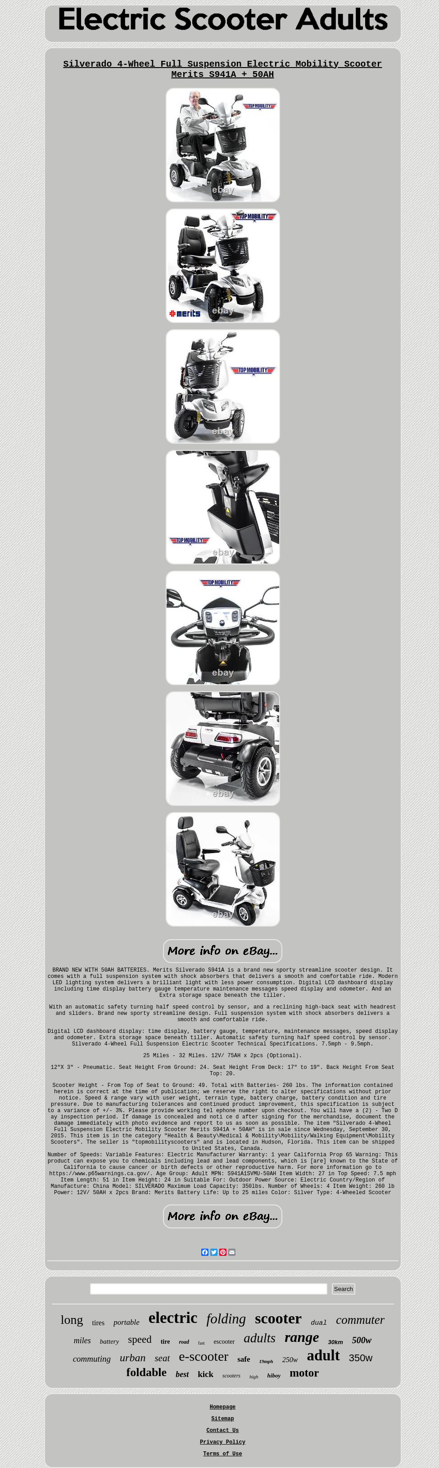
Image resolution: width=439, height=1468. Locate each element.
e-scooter (203, 1356)
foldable (147, 1372)
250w (290, 1359)
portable (126, 1322)
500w (361, 1340)
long (72, 1320)
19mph (266, 1361)
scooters (231, 1376)
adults (260, 1338)
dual (319, 1323)
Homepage (223, 1407)
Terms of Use (222, 1454)
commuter (360, 1320)
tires (98, 1323)
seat (162, 1358)
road (184, 1342)
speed (139, 1339)
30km (335, 1342)
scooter (278, 1318)
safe (243, 1359)
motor (304, 1373)
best (182, 1374)
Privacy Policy (222, 1442)
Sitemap (222, 1419)
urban (132, 1357)
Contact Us (222, 1430)
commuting (92, 1358)
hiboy (274, 1375)
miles (82, 1340)
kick (205, 1374)
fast (201, 1343)
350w (361, 1357)
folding (226, 1319)
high (253, 1376)
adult (323, 1355)
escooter (224, 1341)
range (302, 1337)
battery (109, 1341)
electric (173, 1318)
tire (165, 1341)
